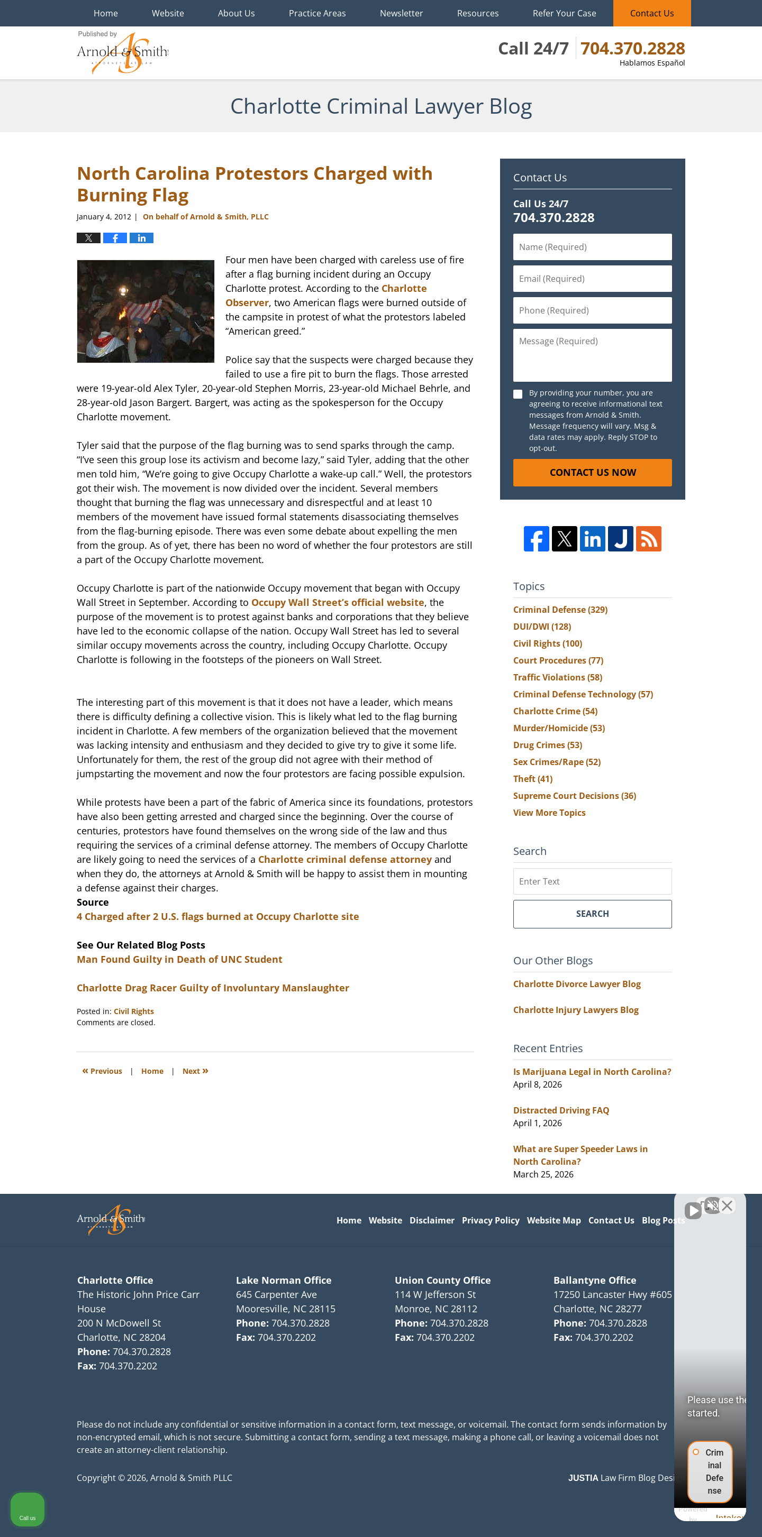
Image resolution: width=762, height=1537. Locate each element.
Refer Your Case (564, 13)
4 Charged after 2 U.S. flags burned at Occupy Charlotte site (218, 916)
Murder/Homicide (559, 728)
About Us (236, 13)
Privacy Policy (491, 1220)
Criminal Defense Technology (583, 694)
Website (168, 13)
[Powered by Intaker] (671, 1515)
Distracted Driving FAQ (561, 1110)
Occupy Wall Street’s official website (337, 602)
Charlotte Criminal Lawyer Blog (123, 53)
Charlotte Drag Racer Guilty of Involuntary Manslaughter (213, 987)
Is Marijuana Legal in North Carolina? (592, 1072)
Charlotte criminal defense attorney (346, 859)
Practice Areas (317, 13)
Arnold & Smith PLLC (191, 1478)
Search (592, 913)
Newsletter (401, 13)
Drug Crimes (547, 745)
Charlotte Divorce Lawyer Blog (577, 984)
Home (106, 13)
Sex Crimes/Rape (557, 762)
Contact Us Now (593, 472)
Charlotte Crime (555, 711)
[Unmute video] (574, 1199)
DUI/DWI (542, 626)
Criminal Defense (560, 609)
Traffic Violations (557, 677)
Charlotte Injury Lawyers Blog (576, 1010)
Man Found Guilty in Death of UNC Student (180, 959)
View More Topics (549, 812)
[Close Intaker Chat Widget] (727, 1199)
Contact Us (652, 13)
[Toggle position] (704, 1199)
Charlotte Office (115, 1280)
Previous (102, 1070)
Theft (532, 779)
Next (195, 1070)
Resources (478, 13)
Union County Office (443, 1280)
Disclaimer (432, 1220)
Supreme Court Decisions (574, 796)
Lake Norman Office (284, 1280)
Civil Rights (134, 1011)
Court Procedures (558, 660)
